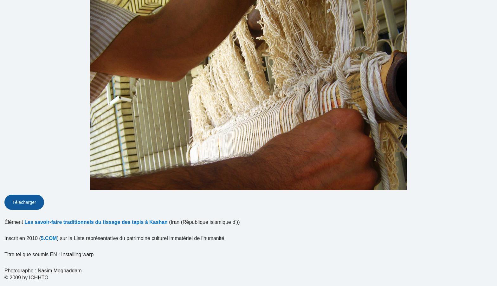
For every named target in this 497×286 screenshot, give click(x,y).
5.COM (49, 238)
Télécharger (24, 202)
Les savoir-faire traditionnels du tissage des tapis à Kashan (96, 222)
